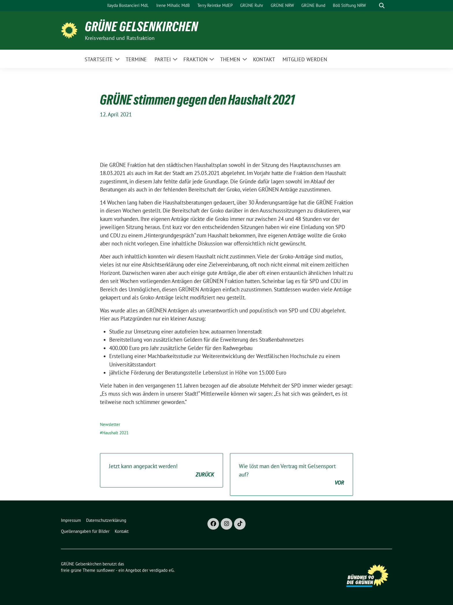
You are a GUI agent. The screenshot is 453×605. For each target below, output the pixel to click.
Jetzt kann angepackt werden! (161, 471)
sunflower (105, 570)
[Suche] (373, 5)
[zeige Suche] (381, 5)
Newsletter (110, 424)
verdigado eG (161, 570)
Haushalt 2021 (115, 432)
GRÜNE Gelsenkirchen (141, 26)
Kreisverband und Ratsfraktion (120, 38)
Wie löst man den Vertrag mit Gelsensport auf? (291, 475)
